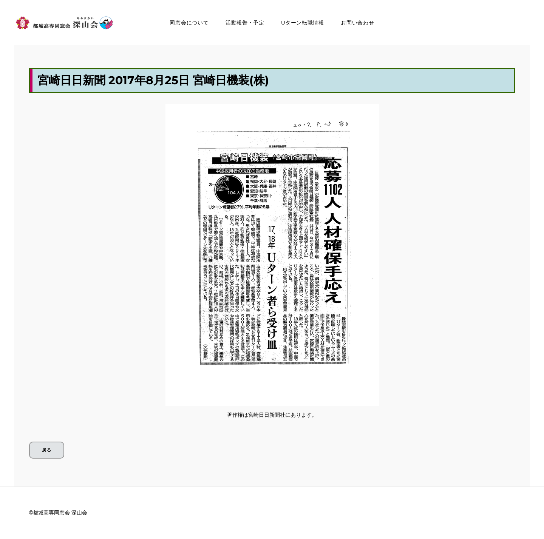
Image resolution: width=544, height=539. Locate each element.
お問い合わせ (357, 23)
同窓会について (189, 23)
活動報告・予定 (245, 23)
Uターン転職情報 (302, 23)
